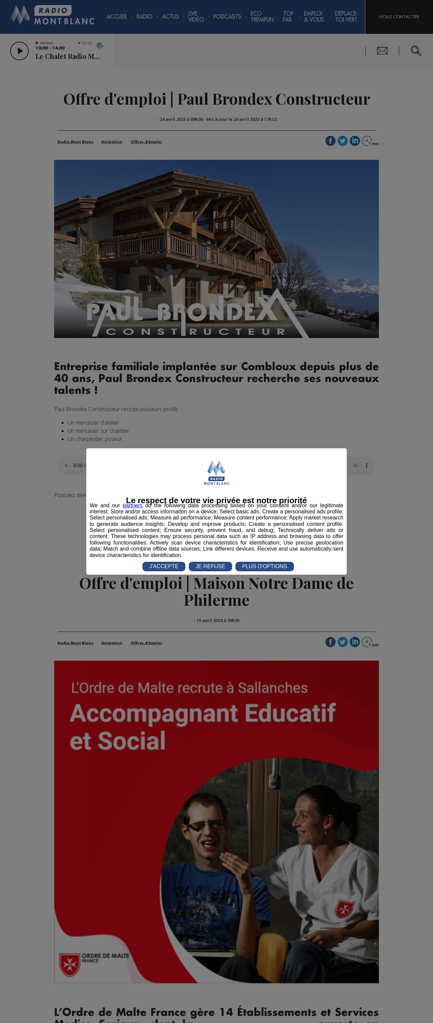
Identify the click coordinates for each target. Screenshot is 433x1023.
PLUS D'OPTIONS (264, 566)
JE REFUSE (210, 566)
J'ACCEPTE (164, 566)
